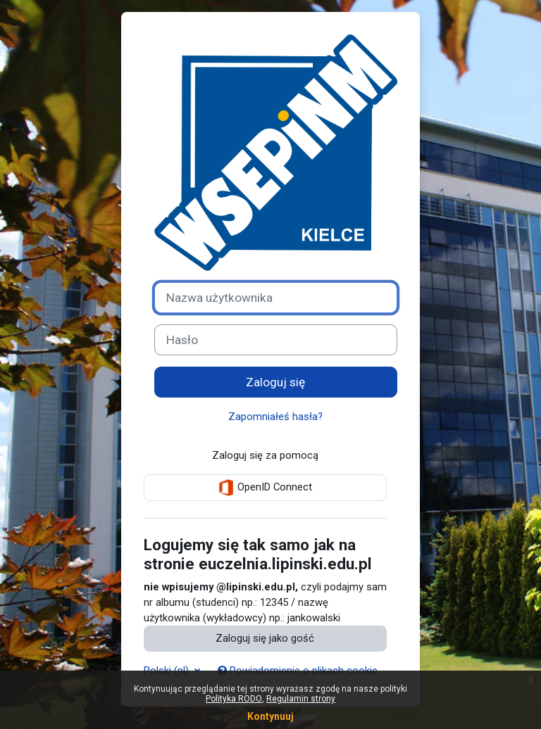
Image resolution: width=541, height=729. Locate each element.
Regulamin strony (300, 699)
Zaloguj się (275, 382)
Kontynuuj (270, 716)
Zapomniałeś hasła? (275, 416)
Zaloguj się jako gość (265, 638)
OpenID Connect (265, 487)
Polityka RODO (234, 699)
